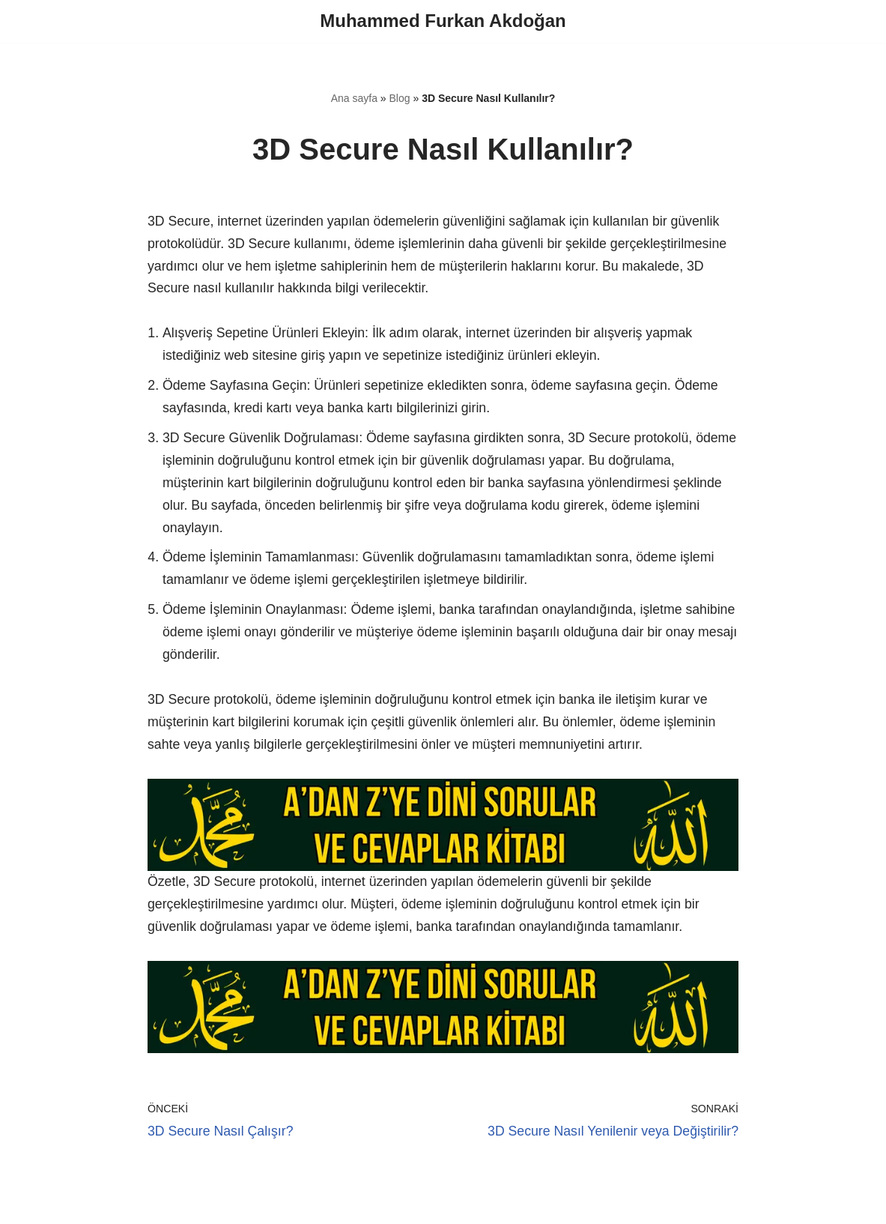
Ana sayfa (354, 99)
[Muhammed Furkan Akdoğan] (442, 21)
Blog (399, 99)
